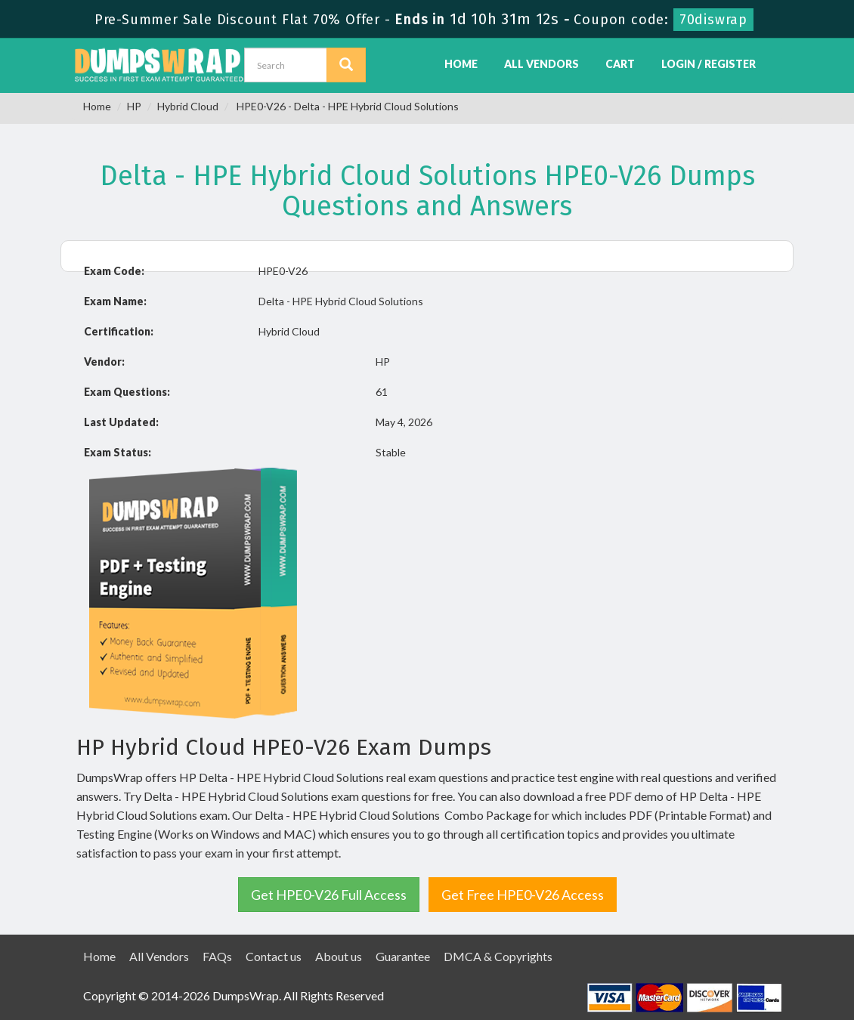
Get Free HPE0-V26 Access (522, 894)
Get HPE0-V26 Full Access (329, 894)
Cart (620, 63)
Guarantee (403, 956)
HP (134, 106)
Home (461, 63)
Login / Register (708, 63)
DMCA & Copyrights (498, 956)
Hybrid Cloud (187, 106)
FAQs (217, 956)
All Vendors (541, 63)
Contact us (274, 956)
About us (338, 956)
